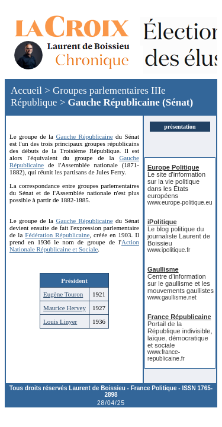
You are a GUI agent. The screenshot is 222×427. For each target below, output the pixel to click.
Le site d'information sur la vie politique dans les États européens (176, 185)
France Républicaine (179, 316)
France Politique (154, 388)
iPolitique (162, 221)
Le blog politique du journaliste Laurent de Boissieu (178, 236)
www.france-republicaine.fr (166, 355)
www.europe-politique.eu (180, 202)
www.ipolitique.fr (168, 250)
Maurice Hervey (64, 307)
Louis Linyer (60, 321)
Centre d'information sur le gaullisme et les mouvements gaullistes (180, 283)
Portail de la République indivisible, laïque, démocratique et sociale (179, 334)
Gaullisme (163, 269)
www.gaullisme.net (172, 297)
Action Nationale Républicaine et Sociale (74, 245)
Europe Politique (173, 167)
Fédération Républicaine (57, 234)
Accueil (26, 90)
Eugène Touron (63, 294)
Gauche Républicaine (113, 102)
